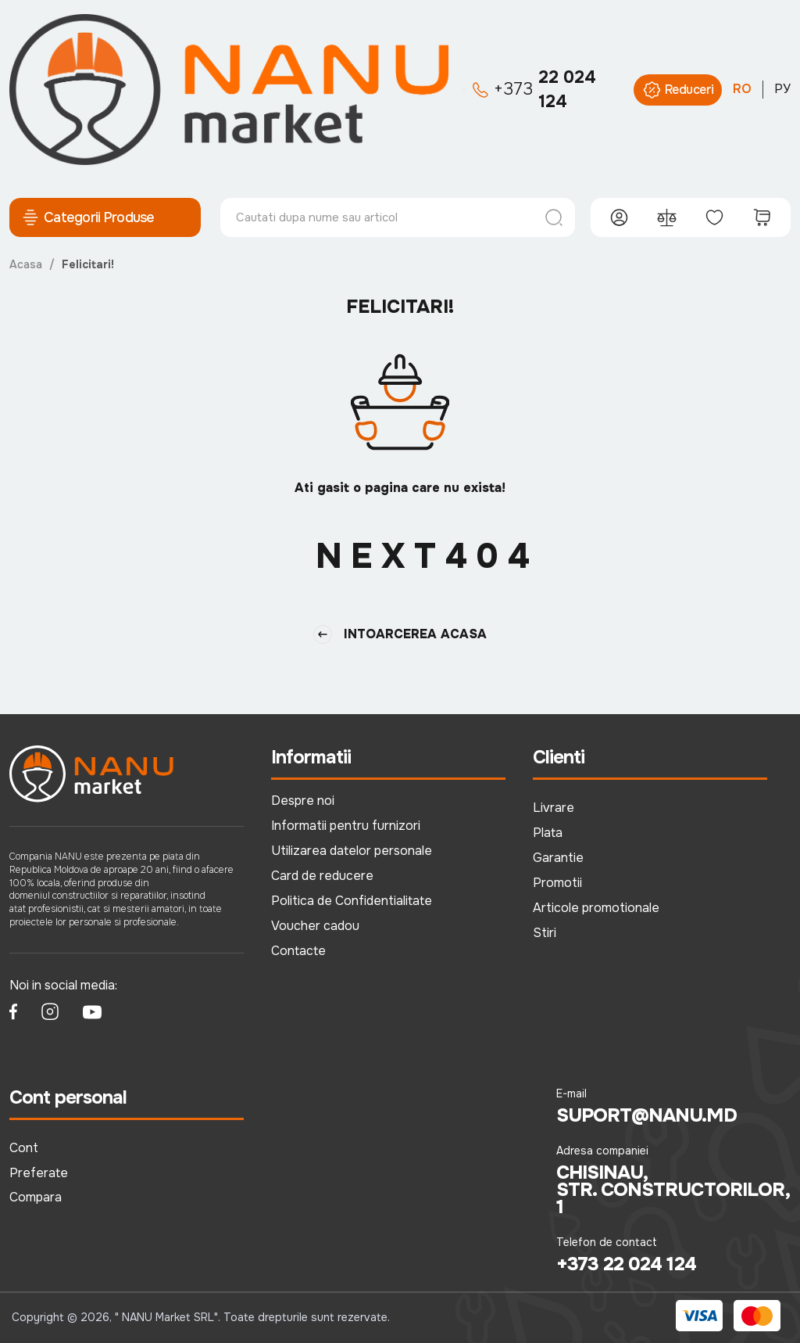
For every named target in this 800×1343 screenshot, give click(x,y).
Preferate (38, 1173)
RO (742, 89)
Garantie (558, 857)
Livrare (553, 807)
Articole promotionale (596, 908)
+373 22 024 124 (626, 1264)
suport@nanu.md (646, 1115)
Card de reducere (322, 875)
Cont (23, 1148)
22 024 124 (534, 89)
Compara (35, 1197)
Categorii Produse (88, 217)
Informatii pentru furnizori (345, 825)
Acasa (25, 264)
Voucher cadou (315, 925)
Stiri (544, 933)
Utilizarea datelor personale (351, 850)
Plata (547, 832)
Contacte (298, 951)
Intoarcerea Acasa (400, 634)
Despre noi (302, 800)
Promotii (557, 882)
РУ (782, 89)
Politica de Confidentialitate (351, 900)
